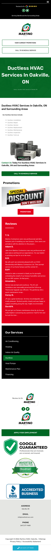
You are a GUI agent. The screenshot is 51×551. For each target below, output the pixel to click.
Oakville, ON (25, 509)
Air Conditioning (11, 341)
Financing (9, 374)
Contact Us (7, 163)
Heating (8, 347)
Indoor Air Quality (12, 352)
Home (15, 89)
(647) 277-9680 (25, 525)
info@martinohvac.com (25, 517)
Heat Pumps (10, 363)
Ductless (9, 358)
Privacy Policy (15, 542)
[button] (47, 1)
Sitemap (42, 539)
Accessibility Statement (32, 542)
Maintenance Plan (12, 369)
